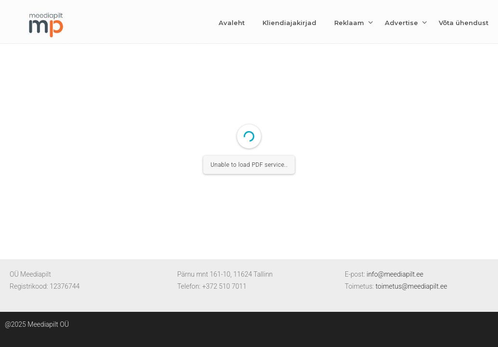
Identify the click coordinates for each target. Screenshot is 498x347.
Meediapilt (46, 23)
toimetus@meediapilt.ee (411, 286)
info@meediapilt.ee (395, 274)
